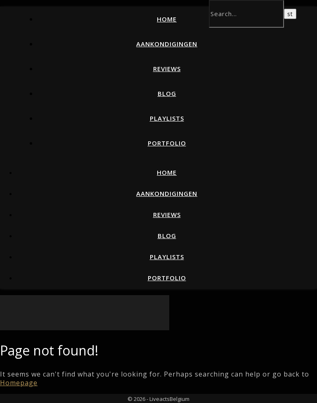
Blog (167, 93)
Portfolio (167, 143)
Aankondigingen (166, 44)
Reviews (167, 68)
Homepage (19, 382)
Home (167, 19)
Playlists (167, 118)
